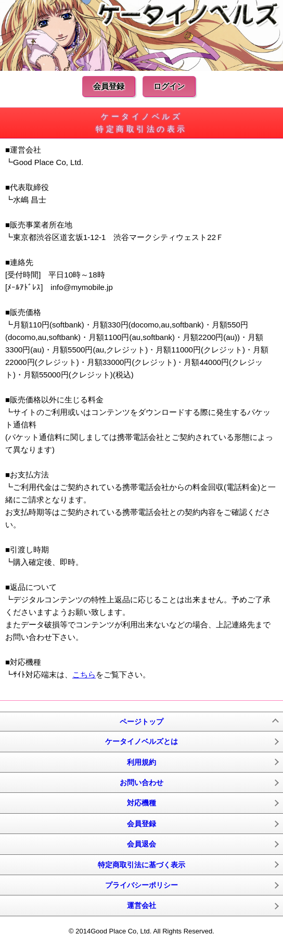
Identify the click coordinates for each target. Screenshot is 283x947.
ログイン (169, 86)
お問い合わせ (141, 782)
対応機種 (141, 803)
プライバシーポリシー (141, 885)
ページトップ (141, 721)
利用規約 (141, 762)
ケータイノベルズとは (141, 741)
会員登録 (108, 86)
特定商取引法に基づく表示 (141, 865)
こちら (84, 674)
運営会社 (141, 905)
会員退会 (141, 844)
